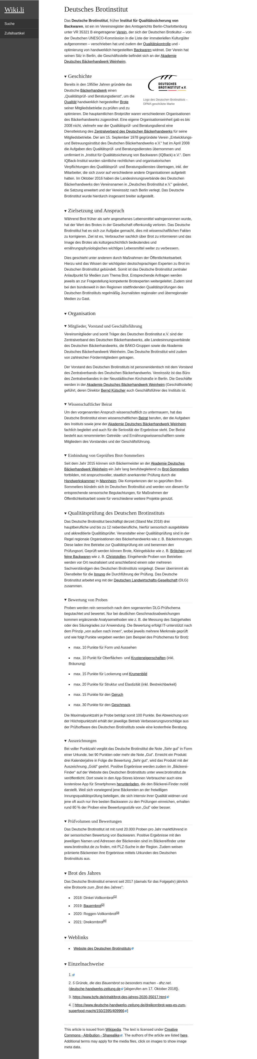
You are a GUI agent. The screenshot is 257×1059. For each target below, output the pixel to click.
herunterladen (128, 784)
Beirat (143, 418)
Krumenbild (138, 674)
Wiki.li (14, 10)
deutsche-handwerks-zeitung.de (95, 989)
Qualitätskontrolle (157, 44)
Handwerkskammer (79, 481)
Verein (122, 32)
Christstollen (116, 557)
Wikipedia (113, 1029)
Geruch (117, 695)
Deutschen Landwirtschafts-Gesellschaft (145, 580)
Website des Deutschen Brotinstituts (102, 948)
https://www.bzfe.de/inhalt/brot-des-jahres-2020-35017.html (119, 997)
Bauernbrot (92, 906)
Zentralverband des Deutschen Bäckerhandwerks (133, 131)
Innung (99, 574)
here (183, 1035)
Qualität (70, 102)
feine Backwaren (77, 557)
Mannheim (108, 481)
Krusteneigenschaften (148, 658)
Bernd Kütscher (113, 390)
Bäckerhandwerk (93, 90)
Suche (9, 24)
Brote (124, 102)
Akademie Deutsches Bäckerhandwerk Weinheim (126, 385)
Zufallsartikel (14, 33)
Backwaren (142, 50)
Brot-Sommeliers (175, 469)
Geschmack (120, 705)
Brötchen (177, 551)
